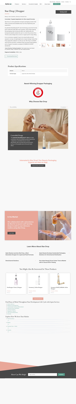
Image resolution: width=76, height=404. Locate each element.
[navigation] (40, 24)
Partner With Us (10, 295)
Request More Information (38, 157)
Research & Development (12, 297)
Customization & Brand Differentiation (15, 298)
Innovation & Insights (41, 4)
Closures (39, 323)
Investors (67, 1)
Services (9, 305)
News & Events (52, 1)
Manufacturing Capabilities (13, 300)
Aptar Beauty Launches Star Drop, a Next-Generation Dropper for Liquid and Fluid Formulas (21, 245)
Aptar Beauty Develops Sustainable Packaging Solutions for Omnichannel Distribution (55, 245)
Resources (58, 1)
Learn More (11, 224)
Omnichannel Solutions (21, 252)
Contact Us (65, 4)
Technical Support (11, 301)
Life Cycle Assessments (12, 304)
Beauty (39, 315)
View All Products (38, 290)
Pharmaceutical (39, 311)
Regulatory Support (11, 302)
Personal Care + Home (39, 319)
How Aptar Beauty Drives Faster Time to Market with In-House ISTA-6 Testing (55, 253)
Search (61, 366)
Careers (62, 1)
